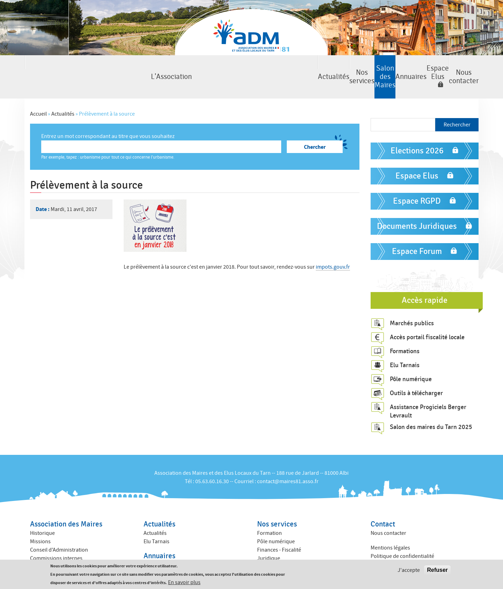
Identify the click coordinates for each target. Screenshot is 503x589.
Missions (40, 522)
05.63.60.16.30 (212, 462)
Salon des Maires (251, 67)
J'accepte (409, 570)
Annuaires (316, 67)
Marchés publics (412, 304)
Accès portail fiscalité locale (427, 318)
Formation (269, 514)
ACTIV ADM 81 (273, 547)
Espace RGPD (417, 182)
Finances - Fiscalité (279, 531)
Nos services (186, 67)
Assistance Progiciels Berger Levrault (428, 392)
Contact (383, 505)
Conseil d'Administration (59, 531)
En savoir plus (184, 582)
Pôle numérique (411, 360)
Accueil (38, 95)
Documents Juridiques (417, 208)
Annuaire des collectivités (173, 554)
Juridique (268, 539)
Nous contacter (446, 67)
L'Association (56, 67)
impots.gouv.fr (333, 248)
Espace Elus (375, 67)
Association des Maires (66, 505)
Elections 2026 (417, 132)
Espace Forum (417, 233)
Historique (42, 514)
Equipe (38, 547)
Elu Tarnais (405, 346)
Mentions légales (390, 529)
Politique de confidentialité (402, 537)
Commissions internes (56, 539)
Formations (405, 332)
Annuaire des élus (164, 546)
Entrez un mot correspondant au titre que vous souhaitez (108, 117)
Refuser (437, 570)
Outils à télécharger (416, 374)
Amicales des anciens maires (63, 556)
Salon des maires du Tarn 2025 (431, 408)
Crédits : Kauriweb (392, 552)
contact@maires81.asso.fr (288, 462)
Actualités (121, 67)
